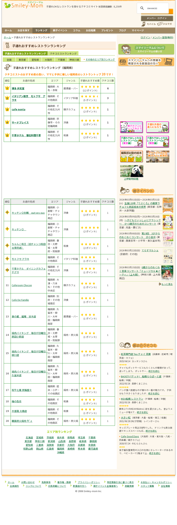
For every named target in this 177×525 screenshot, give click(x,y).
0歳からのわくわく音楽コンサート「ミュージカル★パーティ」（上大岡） (139, 270)
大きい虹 (126, 417)
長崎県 (71, 448)
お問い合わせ (28, 482)
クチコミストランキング (63, 53)
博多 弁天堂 (18, 88)
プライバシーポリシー (89, 482)
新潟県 (51, 441)
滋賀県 (50, 445)
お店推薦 (91, 30)
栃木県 (60, 437)
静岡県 (93, 441)
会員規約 (14, 485)
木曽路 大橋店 (19, 411)
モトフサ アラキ (20, 259)
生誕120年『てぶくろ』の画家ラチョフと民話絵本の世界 (139, 205)
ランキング (41, 30)
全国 (9, 59)
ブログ (122, 30)
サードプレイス (20, 122)
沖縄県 (60, 452)
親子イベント (60, 30)
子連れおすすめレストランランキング (25, 53)
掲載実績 (129, 485)
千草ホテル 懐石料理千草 (26, 135)
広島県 (50, 448)
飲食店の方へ (79, 485)
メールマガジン (164, 24)
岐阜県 (82, 441)
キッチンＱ (19, 229)
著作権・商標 (64, 482)
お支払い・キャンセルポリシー (156, 482)
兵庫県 (81, 445)
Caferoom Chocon (22, 285)
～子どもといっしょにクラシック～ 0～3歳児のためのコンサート (140, 222)
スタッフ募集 (147, 485)
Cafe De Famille (20, 300)
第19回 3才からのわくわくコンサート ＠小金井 (139, 235)
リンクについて (33, 485)
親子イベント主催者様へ (105, 485)
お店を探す (24, 30)
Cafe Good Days (130, 436)
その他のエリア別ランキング (100, 59)
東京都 (22, 59)
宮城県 (39, 437)
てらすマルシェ (150, 250)
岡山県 (39, 448)
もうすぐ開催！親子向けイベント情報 (146, 190)
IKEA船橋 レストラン (132, 398)
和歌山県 (28, 448)
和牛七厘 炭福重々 (22, 390)
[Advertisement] (59, 461)
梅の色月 (16, 401)
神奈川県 (74, 59)
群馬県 (71, 437)
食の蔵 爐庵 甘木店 (24, 316)
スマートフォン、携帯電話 (148, 24)
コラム (76, 30)
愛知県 (35, 59)
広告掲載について (57, 485)
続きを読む (154, 371)
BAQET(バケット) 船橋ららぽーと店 (141, 376)
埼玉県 (81, 437)
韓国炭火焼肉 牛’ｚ (22, 421)
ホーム (8, 30)
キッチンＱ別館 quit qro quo (28, 212)
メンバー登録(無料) (162, 37)
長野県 (72, 441)
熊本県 (81, 448)
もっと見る (167, 284)
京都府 (60, 445)
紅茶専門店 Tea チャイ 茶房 (136, 354)
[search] (152, 8)
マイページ (138, 30)
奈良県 (92, 445)
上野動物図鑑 (131, 179)
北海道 (29, 437)
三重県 (39, 445)
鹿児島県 (93, 448)
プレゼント (107, 30)
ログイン (157, 18)
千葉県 (61, 59)
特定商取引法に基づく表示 (120, 482)
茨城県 (50, 437)
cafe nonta (18, 109)
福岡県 (60, 448)
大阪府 (48, 59)
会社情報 (165, 485)
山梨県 (62, 441)
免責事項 (46, 482)
